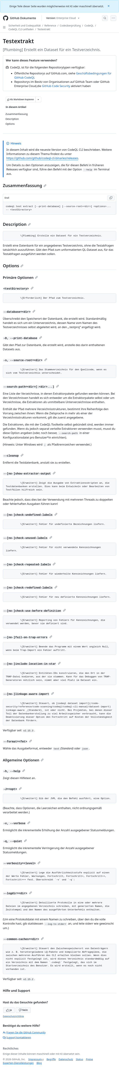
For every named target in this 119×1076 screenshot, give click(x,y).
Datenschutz (66, 1059)
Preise (89, 1059)
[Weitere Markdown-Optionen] (38, 99)
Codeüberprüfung (70, 25)
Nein (23, 1010)
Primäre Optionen (20, 277)
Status (79, 1059)
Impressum (35, 1059)
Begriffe (51, 1059)
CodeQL (89, 25)
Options (13, 265)
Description (17, 224)
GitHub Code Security (56, 86)
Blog (39, 1063)
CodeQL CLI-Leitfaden (21, 29)
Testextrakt (43, 29)
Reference (50, 25)
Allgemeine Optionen (23, 760)
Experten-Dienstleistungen (18, 1063)
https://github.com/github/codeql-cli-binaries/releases (42, 158)
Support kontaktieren (17, 1037)
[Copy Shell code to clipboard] (111, 197)
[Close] (109, 6)
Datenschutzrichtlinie (13, 1016)
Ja (9, 1010)
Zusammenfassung (24, 185)
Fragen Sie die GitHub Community (24, 1032)
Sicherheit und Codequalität (24, 25)
